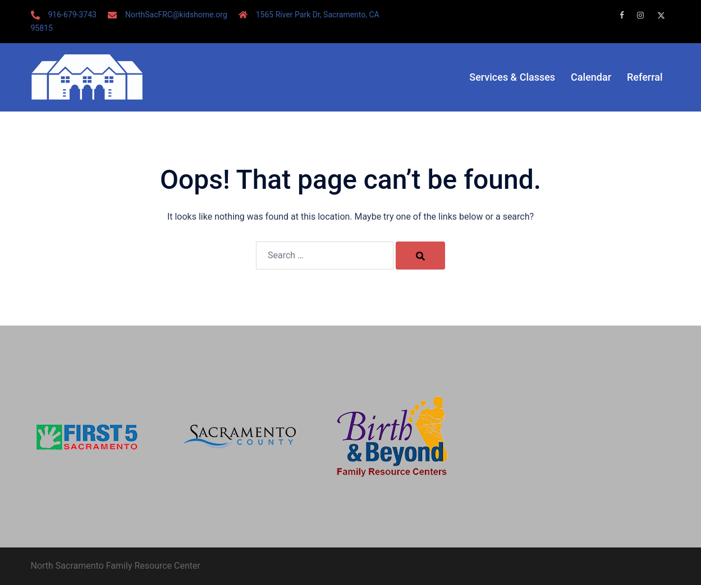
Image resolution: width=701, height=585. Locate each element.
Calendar (591, 77)
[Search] (420, 256)
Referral (644, 77)
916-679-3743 (72, 14)
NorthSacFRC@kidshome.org (176, 14)
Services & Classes (512, 77)
